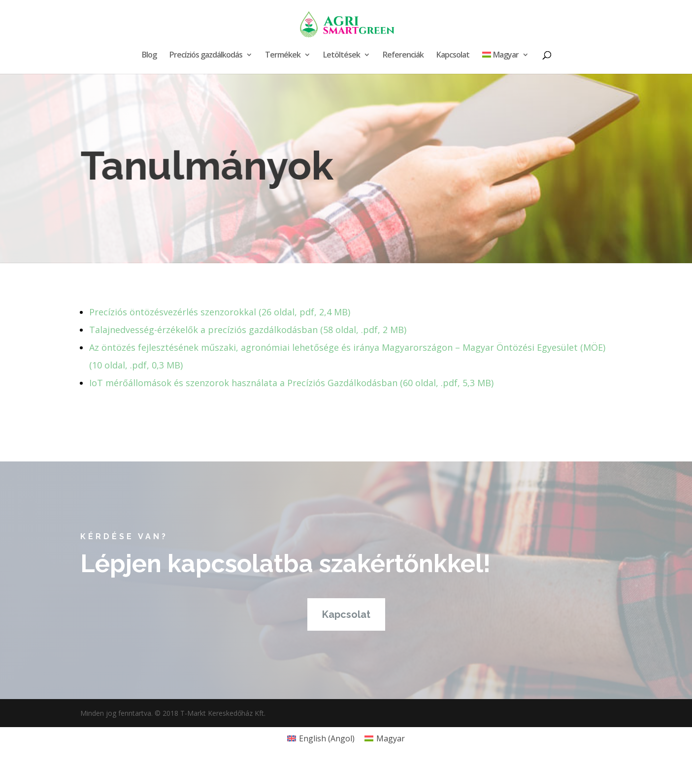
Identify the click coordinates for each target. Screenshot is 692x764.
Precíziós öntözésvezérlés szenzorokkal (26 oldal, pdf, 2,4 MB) (219, 312)
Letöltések (341, 55)
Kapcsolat (452, 55)
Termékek (282, 55)
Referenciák (403, 55)
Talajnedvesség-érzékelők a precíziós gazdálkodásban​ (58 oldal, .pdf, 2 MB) (247, 330)
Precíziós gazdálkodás (205, 55)
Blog (149, 55)
